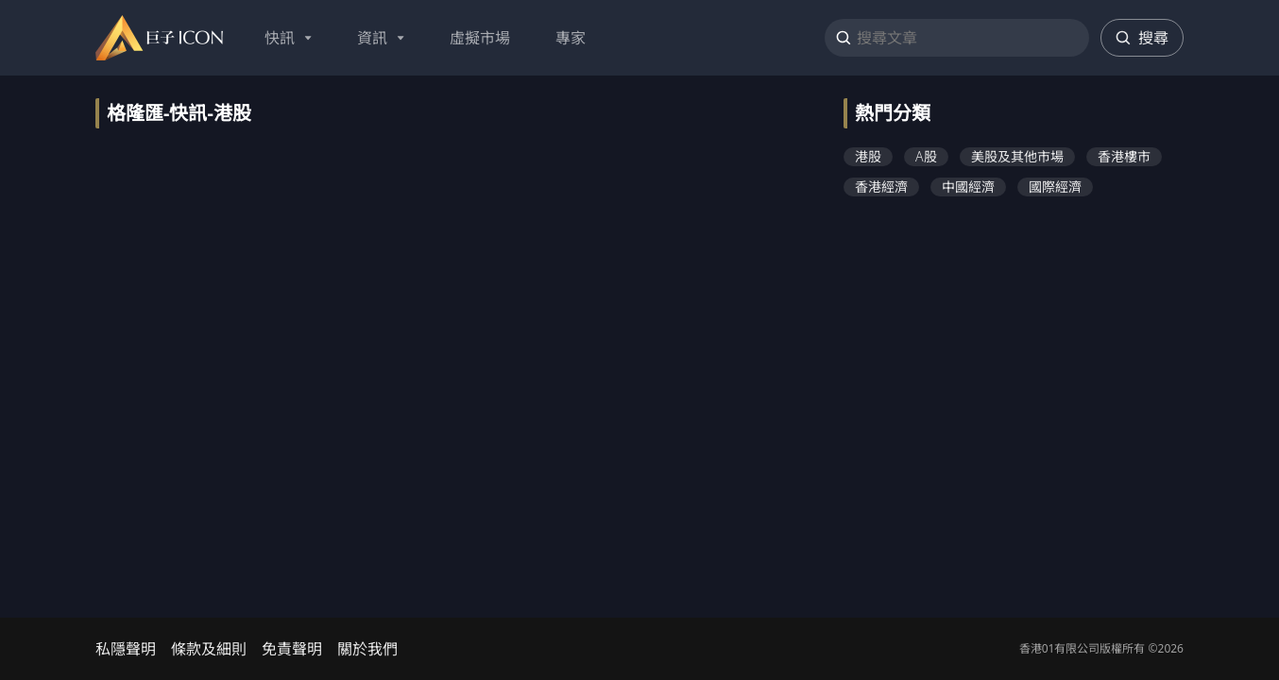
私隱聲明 (125, 648)
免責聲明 (292, 648)
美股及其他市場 (1017, 156)
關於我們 (367, 648)
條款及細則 (209, 648)
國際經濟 (1055, 187)
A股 (926, 156)
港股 (868, 156)
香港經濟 (881, 187)
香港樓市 (1124, 156)
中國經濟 (968, 187)
